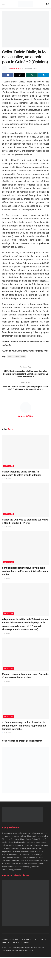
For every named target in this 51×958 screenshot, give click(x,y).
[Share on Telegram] (43, 75)
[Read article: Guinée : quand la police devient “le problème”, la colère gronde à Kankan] (25, 453)
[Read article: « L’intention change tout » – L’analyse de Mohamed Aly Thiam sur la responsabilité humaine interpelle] (25, 704)
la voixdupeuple (18, 949)
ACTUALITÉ (8, 467)
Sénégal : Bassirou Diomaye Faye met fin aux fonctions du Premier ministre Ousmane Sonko (25, 572)
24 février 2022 (31, 68)
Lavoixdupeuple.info (10, 941)
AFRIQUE (5, 944)
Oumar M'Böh (15, 68)
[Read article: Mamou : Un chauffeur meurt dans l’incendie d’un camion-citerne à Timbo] (25, 656)
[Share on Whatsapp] (32, 75)
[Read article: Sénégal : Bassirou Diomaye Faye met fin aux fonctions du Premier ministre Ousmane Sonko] (25, 549)
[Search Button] (47, 4)
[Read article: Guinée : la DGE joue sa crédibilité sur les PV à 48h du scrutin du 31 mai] (25, 501)
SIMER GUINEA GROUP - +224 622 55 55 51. (18, 952)
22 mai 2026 (6, 580)
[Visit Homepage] (25, 4)
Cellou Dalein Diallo (16, 356)
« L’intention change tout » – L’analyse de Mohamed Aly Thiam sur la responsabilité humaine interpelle (24, 727)
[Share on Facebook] (7, 75)
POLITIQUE (39, 941)
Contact (26, 944)
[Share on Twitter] (20, 75)
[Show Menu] (3, 4)
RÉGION (16, 944)
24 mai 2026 (6, 480)
